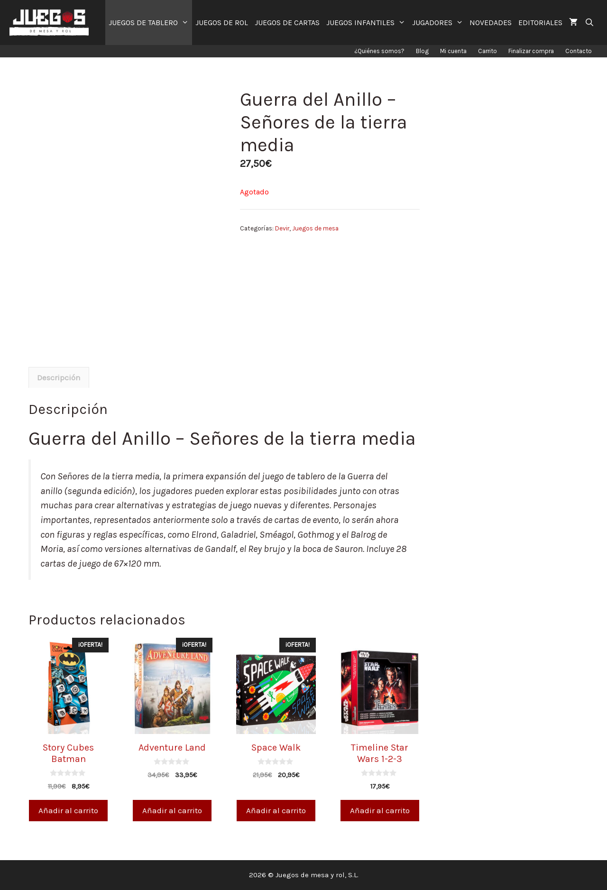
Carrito (487, 51)
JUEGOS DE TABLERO (150, 22)
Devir (282, 228)
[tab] (58, 377)
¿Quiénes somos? (379, 51)
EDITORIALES (540, 22)
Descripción (59, 377)
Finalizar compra (531, 51)
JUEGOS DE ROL (221, 22)
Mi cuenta (453, 51)
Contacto (578, 51)
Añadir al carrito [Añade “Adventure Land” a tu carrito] (172, 810)
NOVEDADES (490, 22)
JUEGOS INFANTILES (367, 22)
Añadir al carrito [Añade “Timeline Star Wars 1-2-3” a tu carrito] (380, 810)
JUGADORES (439, 22)
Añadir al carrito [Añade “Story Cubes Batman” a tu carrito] (68, 810)
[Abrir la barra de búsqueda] (589, 22)
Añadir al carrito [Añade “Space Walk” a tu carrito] (276, 810)
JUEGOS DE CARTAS (287, 22)
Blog (422, 51)
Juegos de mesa (315, 228)
